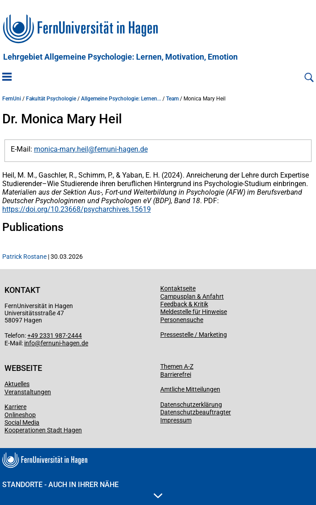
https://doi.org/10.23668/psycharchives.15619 (76, 209)
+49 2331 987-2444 (54, 335)
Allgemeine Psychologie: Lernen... (121, 99)
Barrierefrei (175, 374)
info (29, 343)
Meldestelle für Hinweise (193, 311)
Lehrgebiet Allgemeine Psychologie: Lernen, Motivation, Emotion (120, 56)
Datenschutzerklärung (191, 404)
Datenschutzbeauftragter (195, 412)
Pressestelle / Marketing (193, 334)
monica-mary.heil (61, 149)
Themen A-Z (176, 366)
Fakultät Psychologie (51, 99)
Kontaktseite (178, 288)
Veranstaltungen (27, 392)
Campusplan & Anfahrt (192, 296)
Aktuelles (17, 383)
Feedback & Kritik (184, 304)
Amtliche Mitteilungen (190, 389)
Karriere (15, 406)
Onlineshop (20, 414)
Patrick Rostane (24, 256)
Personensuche (181, 319)
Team (172, 99)
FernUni (11, 99)
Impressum (176, 420)
